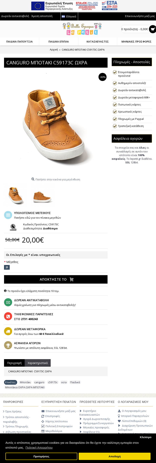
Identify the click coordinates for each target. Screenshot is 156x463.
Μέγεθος (12, 262)
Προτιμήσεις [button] (41, 456)
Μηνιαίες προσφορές (94, 427)
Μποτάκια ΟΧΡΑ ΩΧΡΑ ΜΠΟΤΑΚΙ (24, 387)
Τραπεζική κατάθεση (131, 126)
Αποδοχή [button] (115, 456)
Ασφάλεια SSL (90, 432)
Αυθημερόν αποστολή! (132, 83)
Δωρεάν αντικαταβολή (132, 90)
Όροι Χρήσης (12, 411)
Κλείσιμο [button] (145, 437)
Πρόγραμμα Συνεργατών (97, 423)
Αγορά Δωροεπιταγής (95, 419)
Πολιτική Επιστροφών (56, 426)
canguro (39, 382)
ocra (64, 382)
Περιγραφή (14, 363)
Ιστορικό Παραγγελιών (133, 416)
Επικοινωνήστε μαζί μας (58, 411)
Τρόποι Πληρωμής (15, 426)
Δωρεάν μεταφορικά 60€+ (134, 97)
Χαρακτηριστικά (38, 363)
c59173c (53, 382)
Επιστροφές (50, 416)
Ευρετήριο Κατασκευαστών (90, 412)
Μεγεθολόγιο (51, 431)
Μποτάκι (25, 382)
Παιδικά (75, 382)
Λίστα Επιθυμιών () (132, 421)
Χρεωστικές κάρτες (130, 111)
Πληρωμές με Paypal (131, 119)
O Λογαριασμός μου (132, 411)
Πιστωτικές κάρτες (129, 104)
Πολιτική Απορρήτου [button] (38, 447)
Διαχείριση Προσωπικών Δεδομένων (135, 427)
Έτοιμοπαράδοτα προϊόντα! (128, 74)
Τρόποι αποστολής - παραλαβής (16, 419)
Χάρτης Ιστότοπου (54, 421)
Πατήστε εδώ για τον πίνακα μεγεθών (37, 217)
